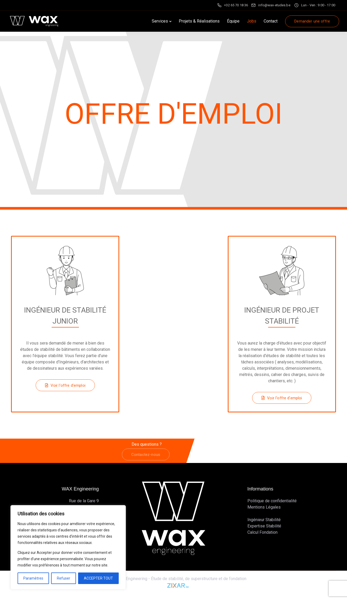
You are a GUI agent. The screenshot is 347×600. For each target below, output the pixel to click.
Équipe (233, 21)
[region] (68, 547)
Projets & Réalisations (199, 21)
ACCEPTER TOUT (98, 578)
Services (160, 21)
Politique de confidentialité (272, 500)
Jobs (251, 21)
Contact (271, 21)
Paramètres (33, 578)
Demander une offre (312, 21)
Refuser (63, 578)
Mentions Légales (264, 507)
